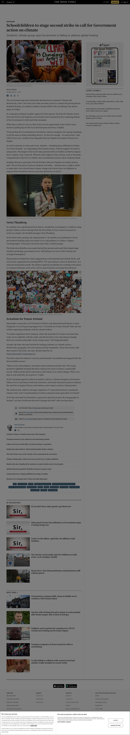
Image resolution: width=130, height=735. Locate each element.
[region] (65, 723)
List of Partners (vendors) (64, 722)
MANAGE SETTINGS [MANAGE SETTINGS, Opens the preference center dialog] (116, 725)
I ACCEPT (115, 720)
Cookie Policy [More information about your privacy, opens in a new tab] (33, 725)
